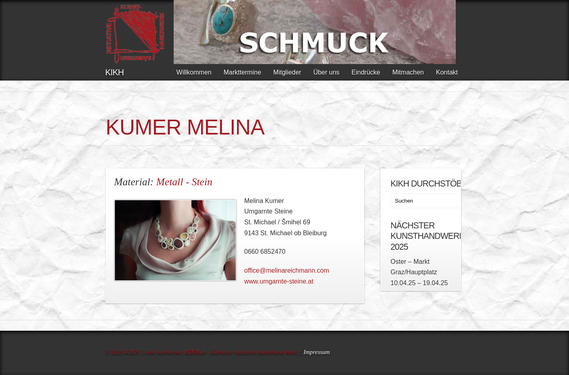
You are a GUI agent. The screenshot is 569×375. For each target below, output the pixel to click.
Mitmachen (408, 72)
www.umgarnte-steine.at (279, 281)
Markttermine (242, 72)
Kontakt (447, 72)
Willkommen (194, 72)
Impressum (316, 352)
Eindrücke (365, 72)
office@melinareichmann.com (286, 270)
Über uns (326, 72)
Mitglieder (287, 72)
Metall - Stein (184, 182)
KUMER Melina (185, 127)
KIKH (114, 72)
